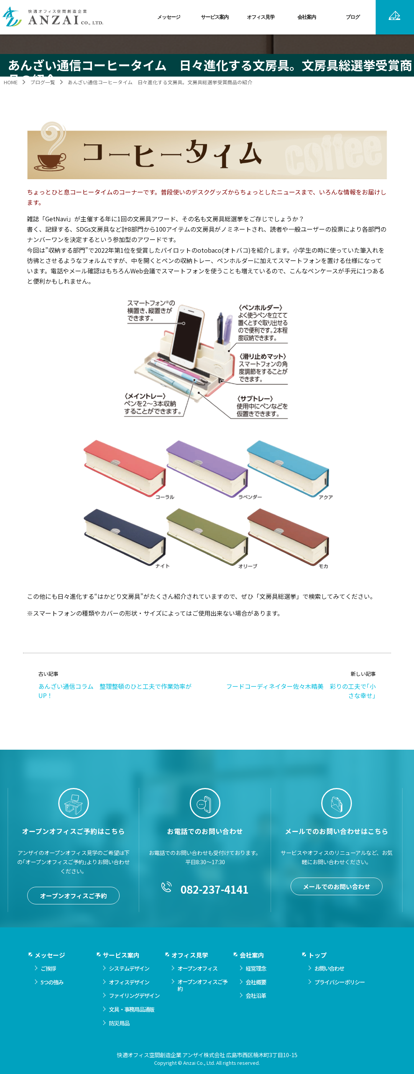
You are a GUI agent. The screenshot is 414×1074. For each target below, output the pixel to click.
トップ (317, 971)
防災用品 (119, 1040)
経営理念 (256, 985)
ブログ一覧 (42, 82)
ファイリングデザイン (134, 1012)
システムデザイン (129, 985)
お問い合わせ (329, 985)
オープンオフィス (197, 985)
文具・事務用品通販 (131, 1026)
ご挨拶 (48, 985)
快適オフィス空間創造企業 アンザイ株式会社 (53, 17)
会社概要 (256, 999)
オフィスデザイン (129, 999)
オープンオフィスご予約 (73, 912)
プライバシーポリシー (339, 999)
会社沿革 (256, 1012)
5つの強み (52, 999)
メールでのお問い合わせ (336, 903)
